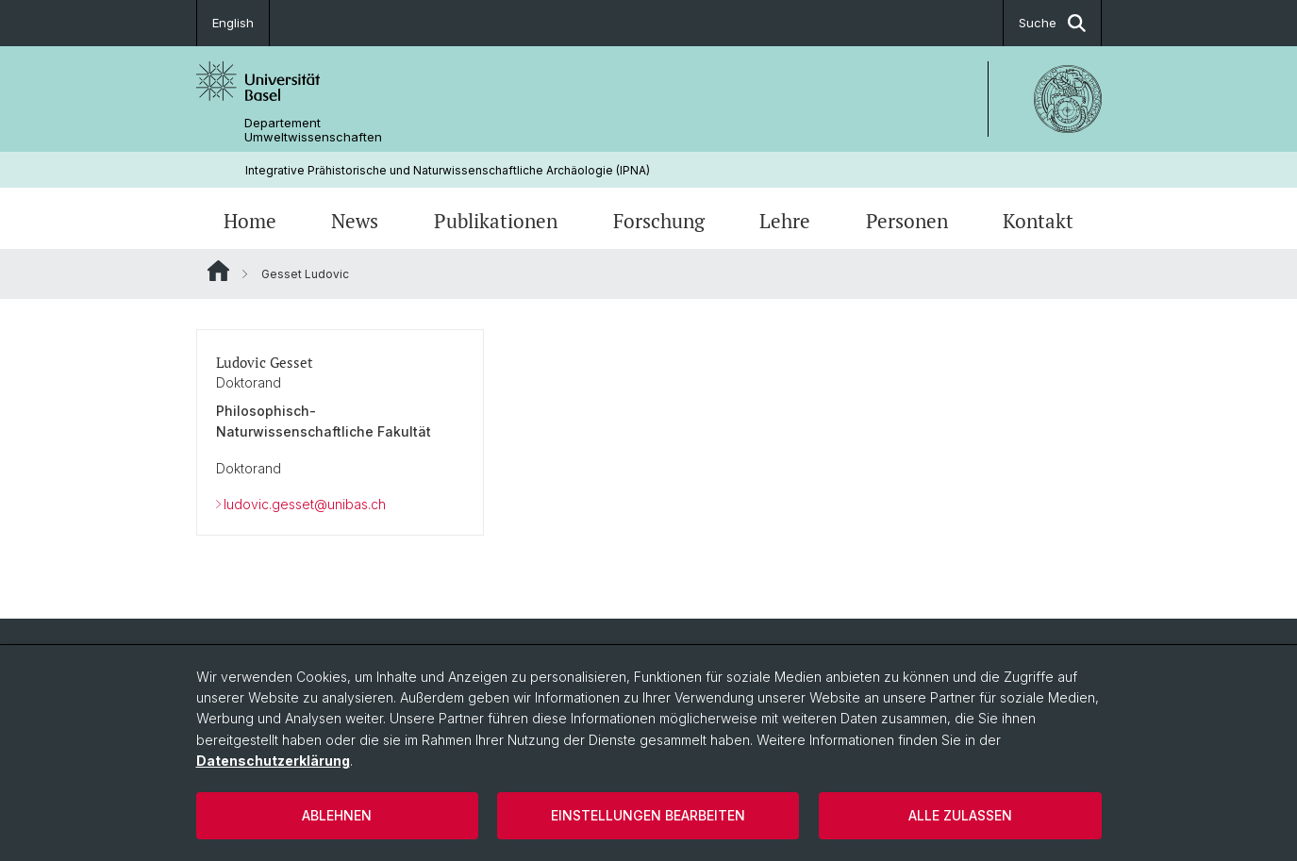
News (354, 220)
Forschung (659, 220)
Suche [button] (1052, 23)
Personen (907, 220)
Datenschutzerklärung (273, 761)
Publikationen (495, 220)
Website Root (218, 270)
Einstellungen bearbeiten (648, 815)
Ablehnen (337, 815)
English (233, 22)
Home (250, 220)
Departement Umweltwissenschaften (313, 130)
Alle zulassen (960, 815)
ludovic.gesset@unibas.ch (305, 504)
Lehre (784, 220)
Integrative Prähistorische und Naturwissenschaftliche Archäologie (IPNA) (447, 170)
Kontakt (1038, 220)
